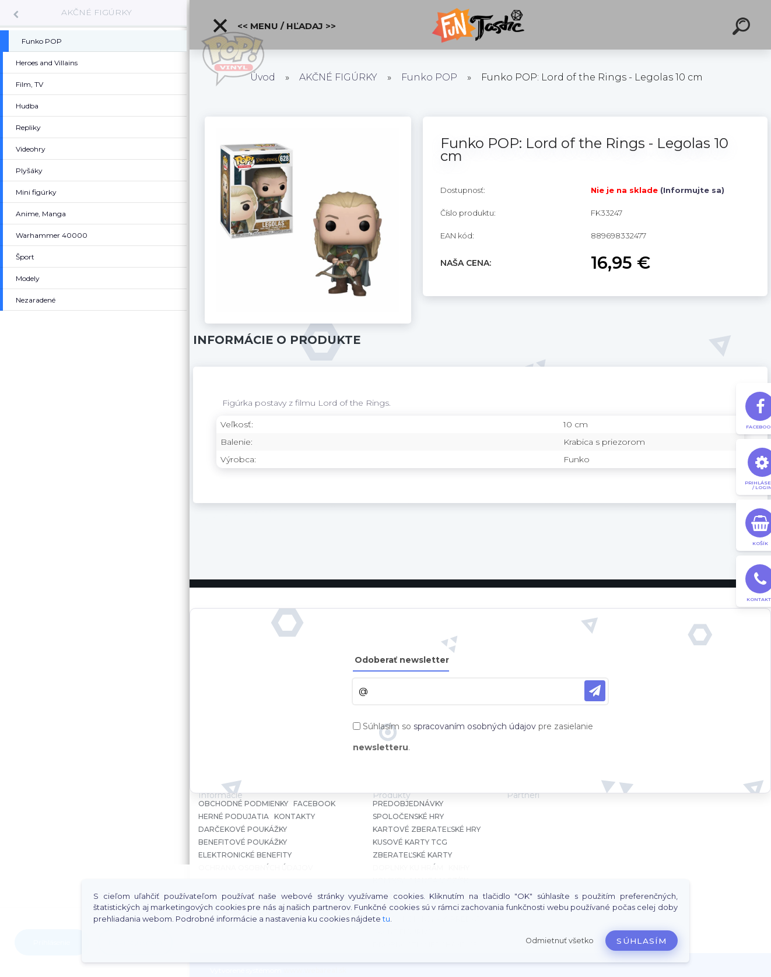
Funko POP (429, 77)
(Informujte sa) (692, 190)
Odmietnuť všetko (559, 940)
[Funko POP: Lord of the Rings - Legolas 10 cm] (308, 120)
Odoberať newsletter (402, 660)
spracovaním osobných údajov (474, 726)
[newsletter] (594, 690)
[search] (743, 28)
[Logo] (480, 24)
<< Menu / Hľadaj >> (274, 26)
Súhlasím (641, 941)
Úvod (262, 77)
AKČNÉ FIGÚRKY (96, 12)
